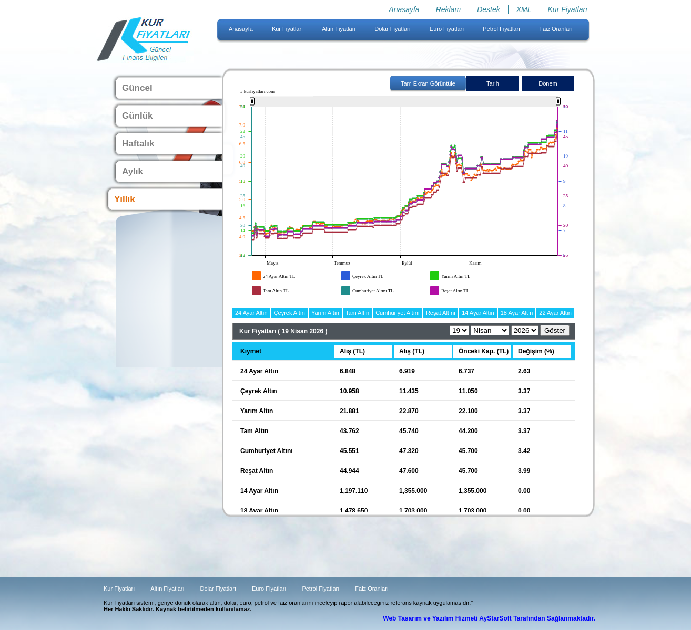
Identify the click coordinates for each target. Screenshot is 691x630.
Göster (554, 330)
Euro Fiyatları (447, 29)
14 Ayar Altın (478, 313)
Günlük (137, 116)
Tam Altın (357, 313)
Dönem (547, 83)
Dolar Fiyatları (392, 29)
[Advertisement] (42, 157)
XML (524, 9)
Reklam (448, 9)
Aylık (132, 171)
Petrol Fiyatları (501, 29)
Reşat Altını (440, 313)
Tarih (492, 83)
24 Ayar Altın (251, 313)
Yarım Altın (325, 313)
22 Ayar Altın (555, 313)
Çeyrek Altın (289, 313)
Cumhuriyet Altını (397, 313)
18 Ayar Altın (517, 313)
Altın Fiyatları (338, 29)
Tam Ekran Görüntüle (428, 83)
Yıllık (124, 199)
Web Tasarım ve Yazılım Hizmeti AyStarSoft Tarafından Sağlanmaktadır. (489, 618)
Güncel (137, 88)
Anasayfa (404, 9)
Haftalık (138, 144)
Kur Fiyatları (567, 9)
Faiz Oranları (556, 29)
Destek (488, 9)
